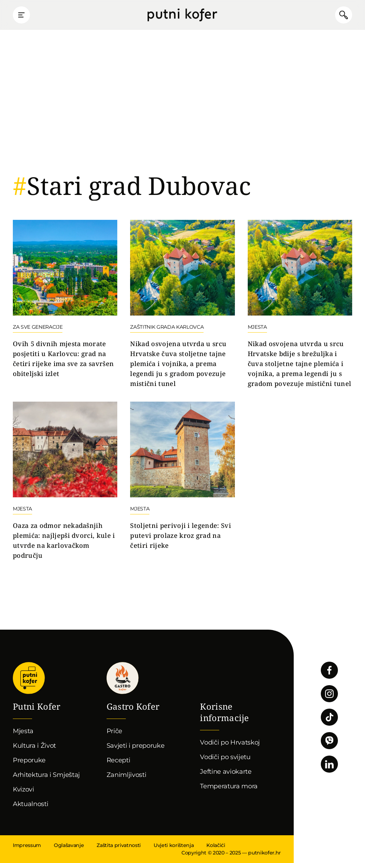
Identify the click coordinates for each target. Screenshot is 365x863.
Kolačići (215, 845)
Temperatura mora (229, 786)
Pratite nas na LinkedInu (329, 764)
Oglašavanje (69, 845)
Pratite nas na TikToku (329, 717)
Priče (114, 731)
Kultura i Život (34, 746)
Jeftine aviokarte (226, 771)
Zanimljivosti (126, 775)
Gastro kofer (123, 678)
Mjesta (23, 731)
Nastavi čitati (65, 299)
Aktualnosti (30, 804)
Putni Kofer (182, 15)
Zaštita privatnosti (119, 845)
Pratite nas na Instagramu (329, 693)
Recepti (118, 760)
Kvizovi (23, 789)
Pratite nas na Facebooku (329, 670)
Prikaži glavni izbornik (21, 14)
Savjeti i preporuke (136, 746)
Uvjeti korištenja (174, 845)
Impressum (27, 845)
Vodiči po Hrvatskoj (230, 742)
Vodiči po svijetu (225, 757)
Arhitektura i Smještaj (46, 775)
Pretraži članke (343, 14)
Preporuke (29, 760)
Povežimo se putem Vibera (329, 740)
